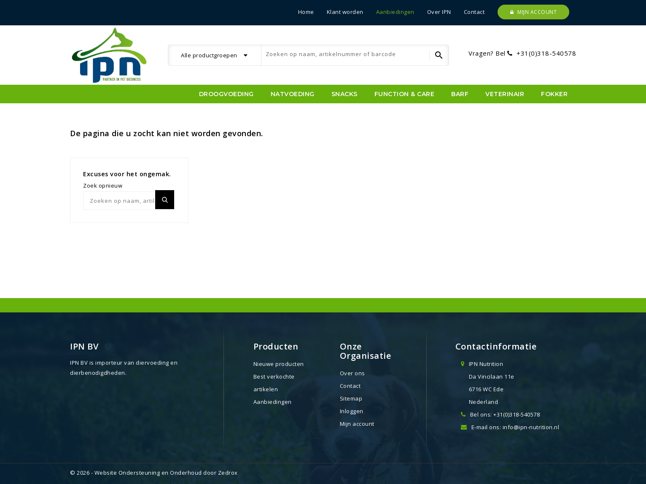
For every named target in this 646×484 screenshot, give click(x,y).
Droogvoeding (226, 94)
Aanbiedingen (395, 12)
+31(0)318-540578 (546, 53)
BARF (459, 94)
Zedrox (228, 472)
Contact (474, 12)
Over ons (352, 373)
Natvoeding (293, 94)
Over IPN (439, 12)
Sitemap (351, 398)
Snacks (344, 94)
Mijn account (533, 12)
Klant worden (345, 12)
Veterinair (504, 94)
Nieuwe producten (278, 364)
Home (306, 12)
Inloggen (351, 411)
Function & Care (404, 94)
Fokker (554, 94)
